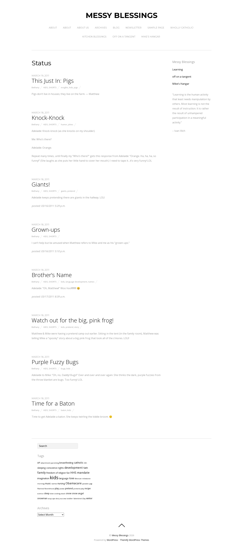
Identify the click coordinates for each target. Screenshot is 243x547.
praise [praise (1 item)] (62, 489)
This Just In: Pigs (53, 81)
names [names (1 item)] (54, 484)
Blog (116, 27)
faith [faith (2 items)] (85, 467)
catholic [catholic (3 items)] (78, 462)
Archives (101, 27)
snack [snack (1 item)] (63, 494)
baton (63, 410)
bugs (63, 368)
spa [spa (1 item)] (53, 498)
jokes (70, 124)
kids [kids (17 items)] (54, 477)
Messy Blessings (120, 535)
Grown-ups (46, 229)
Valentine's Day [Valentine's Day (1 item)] (79, 498)
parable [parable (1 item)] (85, 484)
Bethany (35, 87)
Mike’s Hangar (150, 36)
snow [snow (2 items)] (68, 493)
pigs (76, 87)
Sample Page (156, 27)
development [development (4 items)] (73, 467)
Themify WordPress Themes (134, 539)
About (53, 27)
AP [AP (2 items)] (38, 462)
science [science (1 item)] (40, 494)
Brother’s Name (52, 275)
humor (64, 124)
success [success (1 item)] (63, 498)
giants (63, 191)
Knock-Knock (48, 118)
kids (71, 87)
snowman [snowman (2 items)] (42, 498)
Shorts (53, 87)
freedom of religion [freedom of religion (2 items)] (56, 472)
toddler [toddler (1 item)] (70, 498)
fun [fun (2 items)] (68, 472)
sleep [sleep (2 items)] (46, 493)
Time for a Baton (53, 403)
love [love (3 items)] (71, 478)
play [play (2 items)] (57, 488)
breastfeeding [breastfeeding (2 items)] (66, 462)
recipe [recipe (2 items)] (88, 488)
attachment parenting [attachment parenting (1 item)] (50, 463)
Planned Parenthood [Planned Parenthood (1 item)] (45, 489)
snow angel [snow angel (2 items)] (78, 493)
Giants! (41, 184)
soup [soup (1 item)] (50, 498)
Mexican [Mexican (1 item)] (78, 479)
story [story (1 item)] (58, 498)
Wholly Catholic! (181, 27)
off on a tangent (124, 36)
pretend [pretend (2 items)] (69, 488)
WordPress (112, 539)
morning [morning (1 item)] (40, 484)
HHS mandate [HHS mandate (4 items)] (80, 472)
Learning (177, 69)
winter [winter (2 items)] (89, 498)
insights (64, 87)
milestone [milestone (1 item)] (86, 479)
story (76, 327)
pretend (71, 191)
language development (76, 281)
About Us (83, 27)
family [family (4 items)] (41, 472)
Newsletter (133, 27)
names (91, 281)
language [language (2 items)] (63, 478)
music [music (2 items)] (48, 483)
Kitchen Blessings (94, 36)
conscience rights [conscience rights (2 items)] (55, 467)
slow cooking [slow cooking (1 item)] (55, 494)
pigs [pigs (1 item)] (90, 484)
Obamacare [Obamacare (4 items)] (74, 483)
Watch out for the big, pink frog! (73, 320)
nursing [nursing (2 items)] (61, 483)
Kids (46, 87)
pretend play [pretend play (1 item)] (78, 489)
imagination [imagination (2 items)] (43, 478)
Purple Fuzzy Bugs (55, 362)
